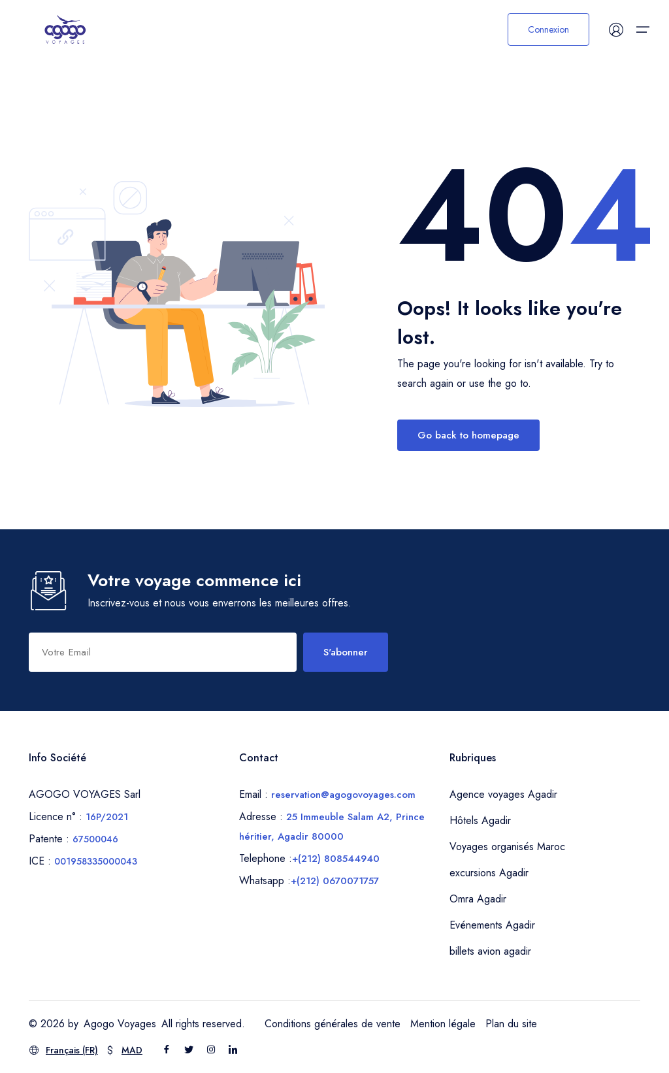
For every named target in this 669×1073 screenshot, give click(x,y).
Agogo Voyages (120, 1023)
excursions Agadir (489, 872)
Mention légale (443, 1023)
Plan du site (511, 1023)
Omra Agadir (477, 898)
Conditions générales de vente (332, 1023)
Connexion (548, 29)
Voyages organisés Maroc (507, 846)
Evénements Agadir (492, 925)
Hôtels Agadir (480, 820)
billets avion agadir (490, 951)
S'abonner (345, 652)
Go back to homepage (468, 435)
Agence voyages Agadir (503, 794)
